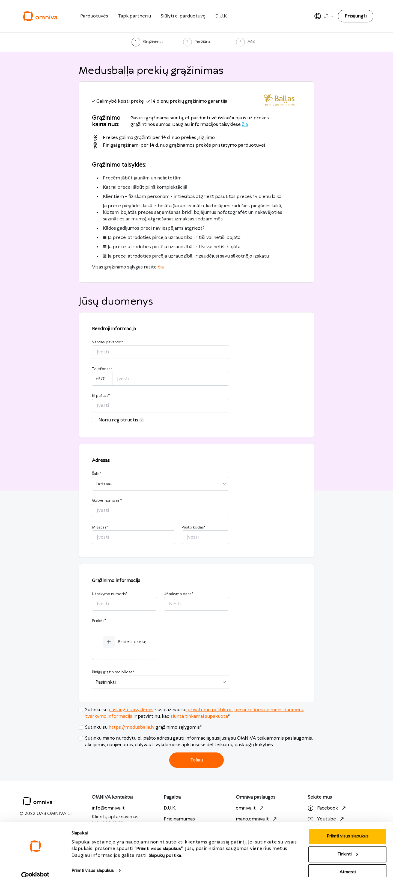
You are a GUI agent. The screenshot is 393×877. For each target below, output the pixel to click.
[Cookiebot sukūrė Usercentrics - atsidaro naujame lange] (35, 866)
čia (245, 125)
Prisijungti (356, 16)
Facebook (327, 808)
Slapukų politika (165, 846)
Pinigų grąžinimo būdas (113, 672)
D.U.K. (221, 16)
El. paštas (101, 395)
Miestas (100, 527)
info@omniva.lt (108, 808)
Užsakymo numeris (109, 594)
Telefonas (102, 369)
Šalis (96, 473)
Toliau (196, 760)
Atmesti (348, 862)
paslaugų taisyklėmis (131, 710)
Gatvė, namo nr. (107, 500)
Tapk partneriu (134, 16)
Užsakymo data (178, 594)
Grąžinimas (153, 41)
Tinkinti (347, 845)
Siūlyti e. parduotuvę (183, 16)
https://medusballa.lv (131, 727)
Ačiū (251, 41)
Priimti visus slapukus (93, 861)
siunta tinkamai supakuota (198, 716)
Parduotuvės (94, 16)
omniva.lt (250, 808)
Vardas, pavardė (107, 342)
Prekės (98, 620)
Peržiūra (202, 41)
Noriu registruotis (121, 420)
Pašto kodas (193, 527)
